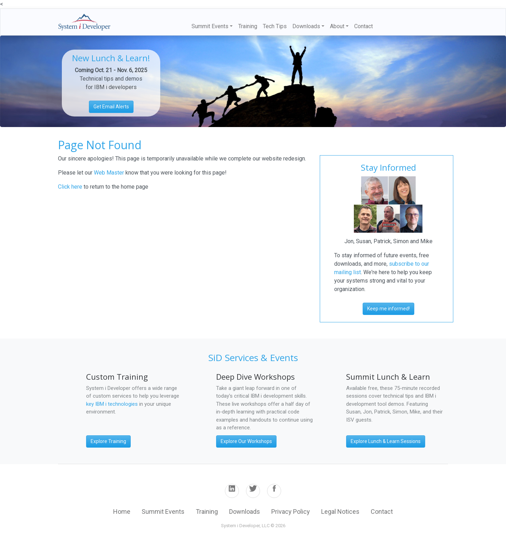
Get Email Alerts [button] (111, 106)
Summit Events (163, 511)
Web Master (109, 172)
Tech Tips (275, 26)
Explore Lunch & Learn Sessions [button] (386, 441)
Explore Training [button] (108, 441)
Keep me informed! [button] (388, 308)
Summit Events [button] (210, 26)
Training (247, 26)
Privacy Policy (290, 511)
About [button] (337, 26)
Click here (70, 186)
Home (121, 511)
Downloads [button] (306, 26)
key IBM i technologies (112, 404)
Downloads (244, 511)
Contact (363, 26)
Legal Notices (340, 511)
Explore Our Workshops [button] (246, 441)
